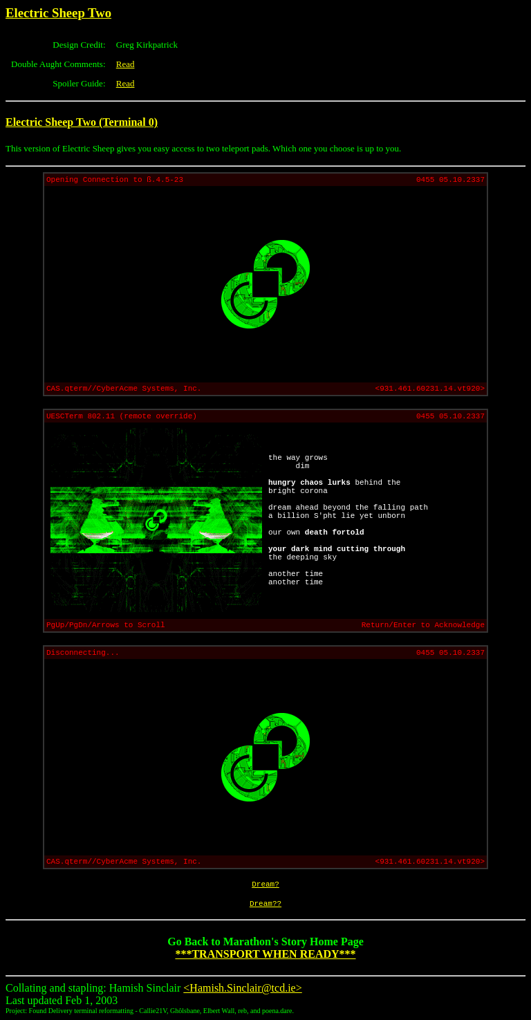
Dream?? (265, 904)
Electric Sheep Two (58, 13)
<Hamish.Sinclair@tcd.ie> (242, 988)
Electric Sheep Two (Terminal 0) (82, 122)
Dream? (265, 884)
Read (125, 64)
